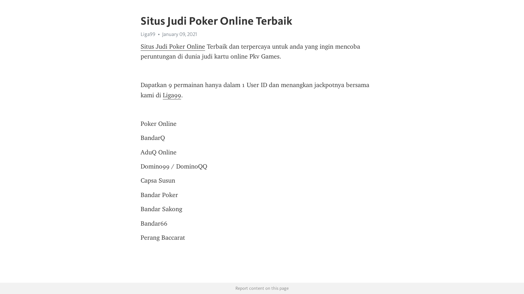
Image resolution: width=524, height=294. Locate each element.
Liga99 (148, 34)
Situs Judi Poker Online (173, 46)
